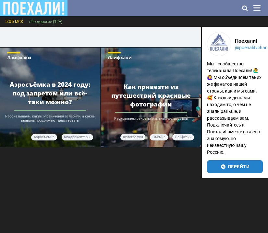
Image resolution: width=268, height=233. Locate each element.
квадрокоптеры (77, 137)
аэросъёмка (44, 137)
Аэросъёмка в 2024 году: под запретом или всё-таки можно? (50, 93)
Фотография (133, 137)
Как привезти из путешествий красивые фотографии (151, 95)
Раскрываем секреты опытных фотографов (151, 118)
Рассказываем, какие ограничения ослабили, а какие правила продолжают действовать (50, 118)
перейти (235, 166)
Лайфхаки (19, 57)
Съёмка (158, 137)
